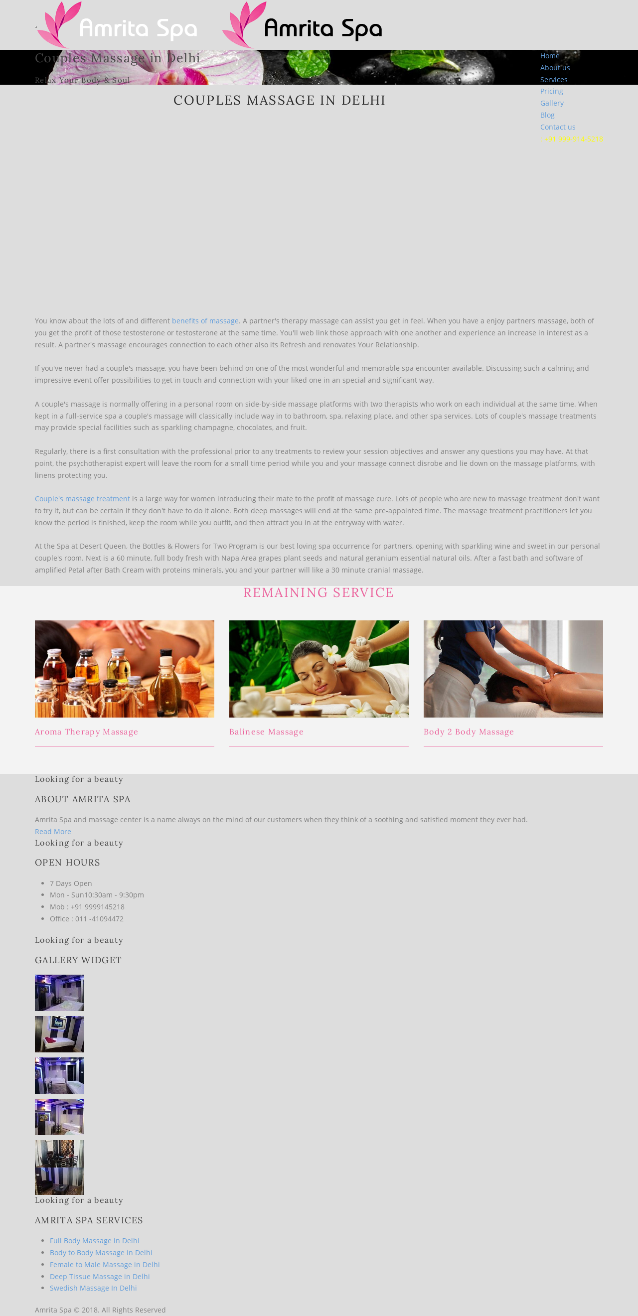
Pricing (551, 91)
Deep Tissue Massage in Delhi (100, 1276)
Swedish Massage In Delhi (93, 1288)
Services (554, 79)
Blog (547, 115)
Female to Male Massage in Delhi (105, 1264)
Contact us (558, 127)
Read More (53, 831)
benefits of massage (205, 320)
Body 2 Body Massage (469, 731)
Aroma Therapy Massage (87, 731)
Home (550, 55)
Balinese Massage (266, 731)
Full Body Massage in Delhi (95, 1240)
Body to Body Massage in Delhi (101, 1252)
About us (555, 67)
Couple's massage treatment (82, 498)
